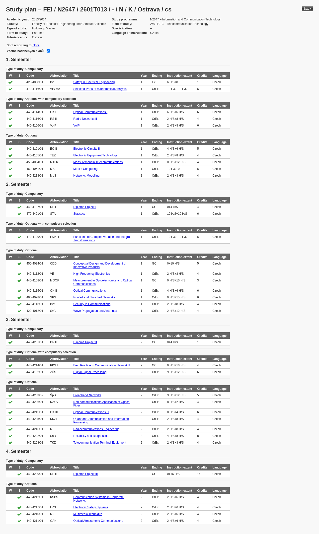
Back (307, 8)
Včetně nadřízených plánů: (26, 51)
